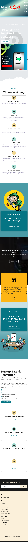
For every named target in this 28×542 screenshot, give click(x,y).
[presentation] (1, 294)
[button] (12, 302)
